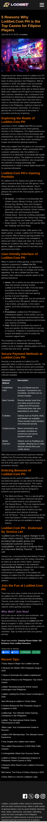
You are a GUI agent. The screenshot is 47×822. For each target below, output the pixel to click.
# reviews (24, 34)
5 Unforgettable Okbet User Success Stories (20, 753)
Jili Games (9, 199)
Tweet (15, 652)
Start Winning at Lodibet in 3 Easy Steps (18, 701)
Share (6, 652)
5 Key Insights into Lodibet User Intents (18, 742)
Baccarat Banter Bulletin (11, 567)
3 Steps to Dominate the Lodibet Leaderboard (21, 675)
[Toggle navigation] (42, 5)
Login (10, 246)
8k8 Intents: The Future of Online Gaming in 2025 (22, 772)
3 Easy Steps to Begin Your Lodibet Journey (20, 663)
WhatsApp (25, 652)
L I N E (36, 652)
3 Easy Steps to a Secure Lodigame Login (19, 777)
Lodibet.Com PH (25, 126)
